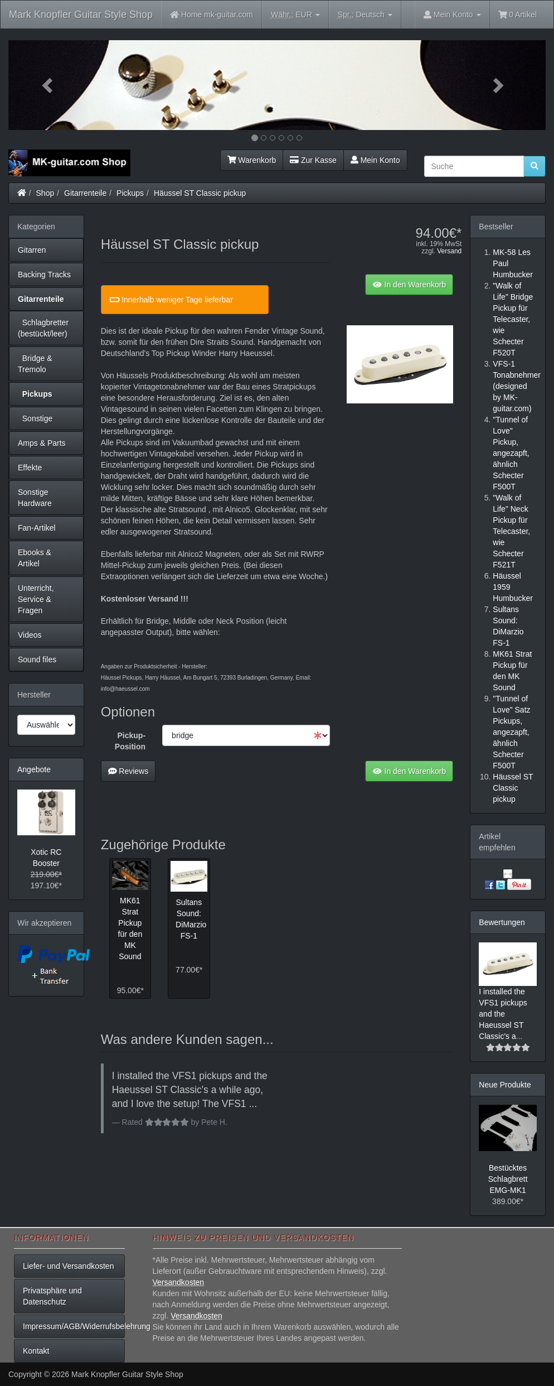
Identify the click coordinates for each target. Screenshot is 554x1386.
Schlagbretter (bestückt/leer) (43, 328)
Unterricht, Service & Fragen (36, 599)
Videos (30, 635)
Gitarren (32, 250)
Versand (449, 251)
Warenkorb (251, 160)
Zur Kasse (313, 160)
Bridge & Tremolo (35, 364)
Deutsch (365, 15)
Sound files (37, 659)
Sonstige (35, 418)
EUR (295, 15)
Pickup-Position (130, 741)
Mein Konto (375, 160)
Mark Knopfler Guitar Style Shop (81, 14)
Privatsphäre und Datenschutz (52, 1296)
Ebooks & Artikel (34, 558)
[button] (48, 85)
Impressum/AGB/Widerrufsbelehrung (74, 1326)
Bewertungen (502, 922)
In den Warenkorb (409, 284)
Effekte (30, 467)
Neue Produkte (505, 1084)
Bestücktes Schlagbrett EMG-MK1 (508, 1179)
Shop (45, 193)
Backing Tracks (44, 274)
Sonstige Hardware (35, 498)
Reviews (128, 771)
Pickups (130, 193)
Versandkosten (179, 1282)
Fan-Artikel (37, 527)
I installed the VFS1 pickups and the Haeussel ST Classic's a (503, 1014)
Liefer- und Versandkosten (68, 1266)
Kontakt (36, 1350)
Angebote (34, 769)
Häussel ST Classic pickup (200, 193)
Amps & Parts (42, 443)
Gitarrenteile (85, 193)
